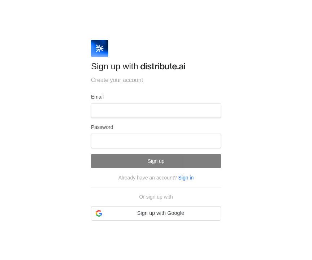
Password (102, 127)
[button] (156, 213)
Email (97, 97)
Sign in (186, 178)
